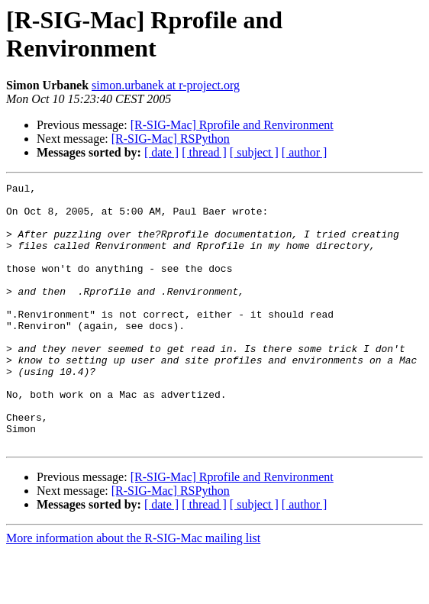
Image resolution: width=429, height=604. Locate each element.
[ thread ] (204, 152)
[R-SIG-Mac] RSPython (170, 138)
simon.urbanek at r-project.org (166, 85)
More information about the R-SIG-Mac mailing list (133, 590)
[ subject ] (254, 152)
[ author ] (304, 152)
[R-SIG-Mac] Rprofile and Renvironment (232, 124)
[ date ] (161, 152)
